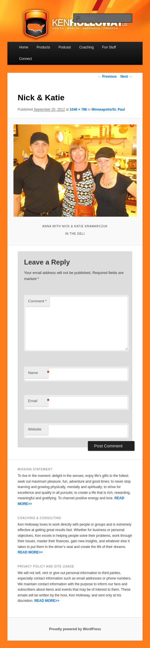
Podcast (64, 47)
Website (35, 429)
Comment (37, 301)
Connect (25, 59)
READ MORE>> (30, 552)
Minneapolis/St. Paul (108, 109)
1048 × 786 (78, 109)
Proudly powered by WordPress (75, 629)
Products (43, 47)
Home (23, 47)
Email (38, 401)
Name (38, 373)
